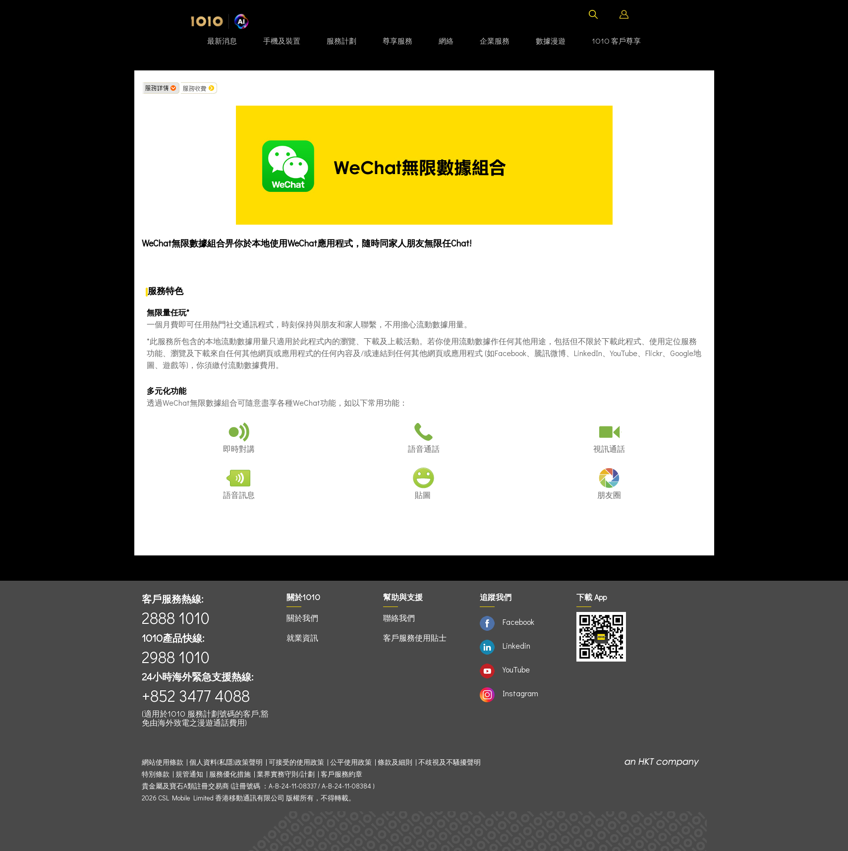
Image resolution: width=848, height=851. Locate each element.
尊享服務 (397, 41)
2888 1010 (176, 618)
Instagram (520, 693)
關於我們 (302, 617)
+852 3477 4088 (196, 695)
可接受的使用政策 (296, 762)
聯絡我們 (399, 617)
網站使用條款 (164, 762)
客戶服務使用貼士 (415, 637)
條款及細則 (395, 762)
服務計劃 (341, 41)
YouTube (516, 669)
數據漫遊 (550, 41)
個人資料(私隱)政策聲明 (226, 762)
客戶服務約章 (341, 774)
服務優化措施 (230, 774)
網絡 (446, 41)
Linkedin (516, 645)
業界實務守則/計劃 (286, 774)
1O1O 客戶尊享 (616, 41)
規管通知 (189, 774)
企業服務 (494, 41)
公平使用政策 (351, 762)
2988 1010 (176, 657)
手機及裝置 (281, 41)
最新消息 (222, 41)
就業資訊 (302, 637)
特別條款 (156, 774)
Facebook (518, 621)
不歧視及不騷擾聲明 (449, 762)
